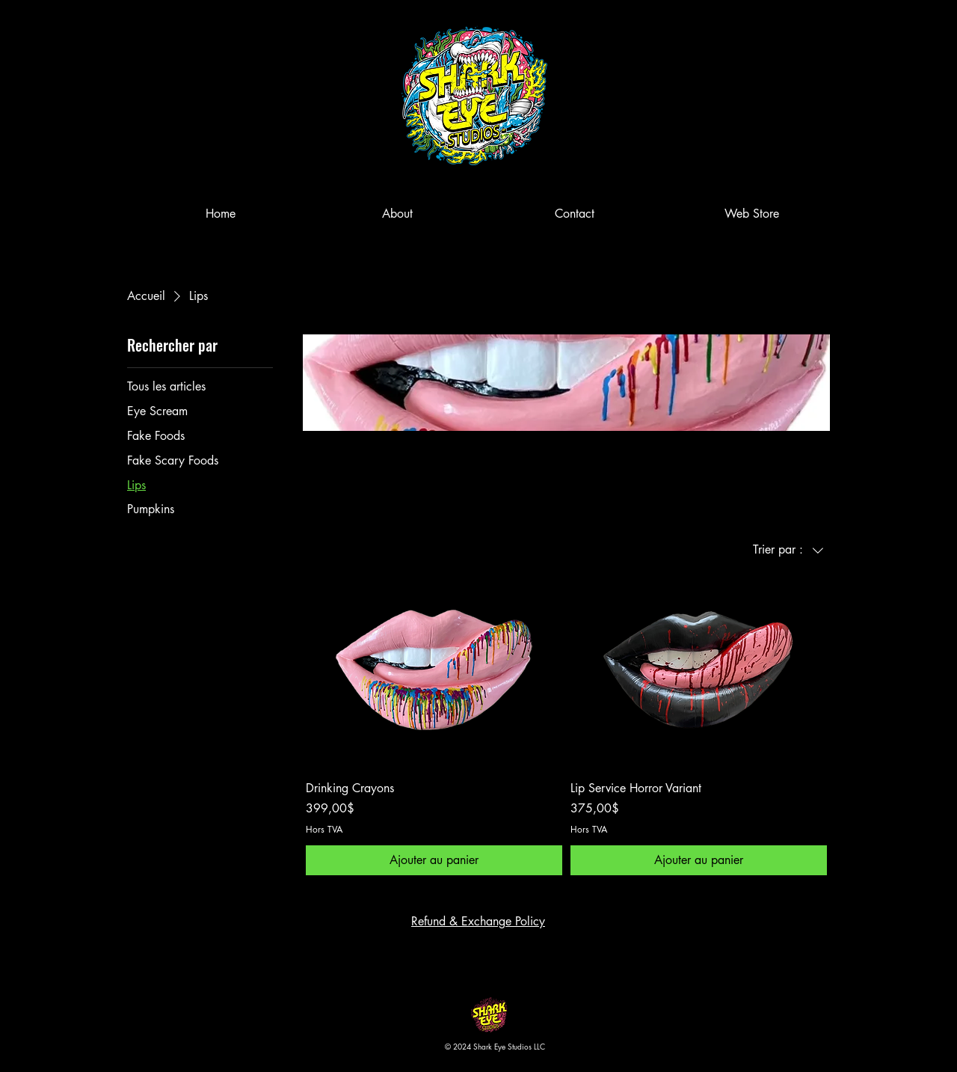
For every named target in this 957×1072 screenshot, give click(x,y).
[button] (832, 37)
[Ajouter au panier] (434, 860)
